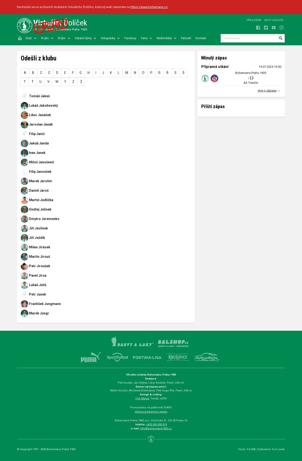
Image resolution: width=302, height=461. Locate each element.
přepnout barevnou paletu (151, 411)
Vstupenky (108, 38)
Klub (29, 38)
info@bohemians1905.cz (156, 428)
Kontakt (201, 38)
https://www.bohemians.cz (149, 7)
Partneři (186, 38)
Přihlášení (254, 20)
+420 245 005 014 (156, 424)
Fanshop (130, 38)
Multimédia (164, 38)
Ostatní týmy (83, 38)
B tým (62, 38)
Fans (144, 38)
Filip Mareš (142, 398)
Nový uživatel (274, 20)
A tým (45, 38)
